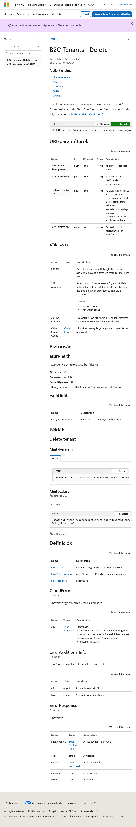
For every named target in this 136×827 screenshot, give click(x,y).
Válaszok (57, 82)
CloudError (57, 567)
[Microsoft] (6, 4)
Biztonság (57, 86)
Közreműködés (69, 811)
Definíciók (57, 95)
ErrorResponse (59, 580)
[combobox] (22, 46)
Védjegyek (91, 816)
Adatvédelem (88, 811)
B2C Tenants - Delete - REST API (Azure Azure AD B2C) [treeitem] (22, 62)
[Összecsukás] (36, 39)
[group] (91, 130)
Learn (53, 38)
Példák (55, 91)
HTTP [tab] (55, 458)
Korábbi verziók (36, 811)
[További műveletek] (129, 39)
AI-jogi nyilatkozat (14, 811)
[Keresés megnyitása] (112, 5)
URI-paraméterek (61, 77)
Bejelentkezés (124, 4)
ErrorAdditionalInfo (61, 574)
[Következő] (104, 4)
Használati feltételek (70, 816)
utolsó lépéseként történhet (83, 114)
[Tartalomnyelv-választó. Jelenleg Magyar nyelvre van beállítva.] (12, 803)
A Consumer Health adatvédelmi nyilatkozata (28, 816)
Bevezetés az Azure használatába (112, 14)
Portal (85, 14)
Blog (51, 811)
